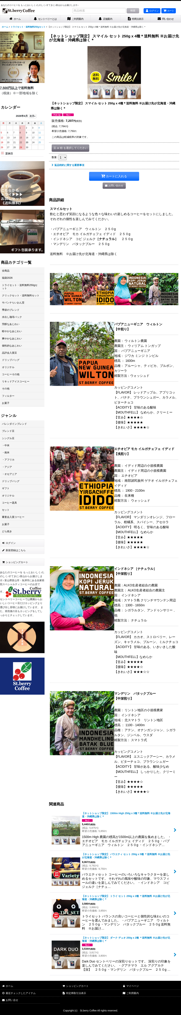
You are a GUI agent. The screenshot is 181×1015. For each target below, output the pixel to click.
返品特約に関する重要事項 (68, 165)
